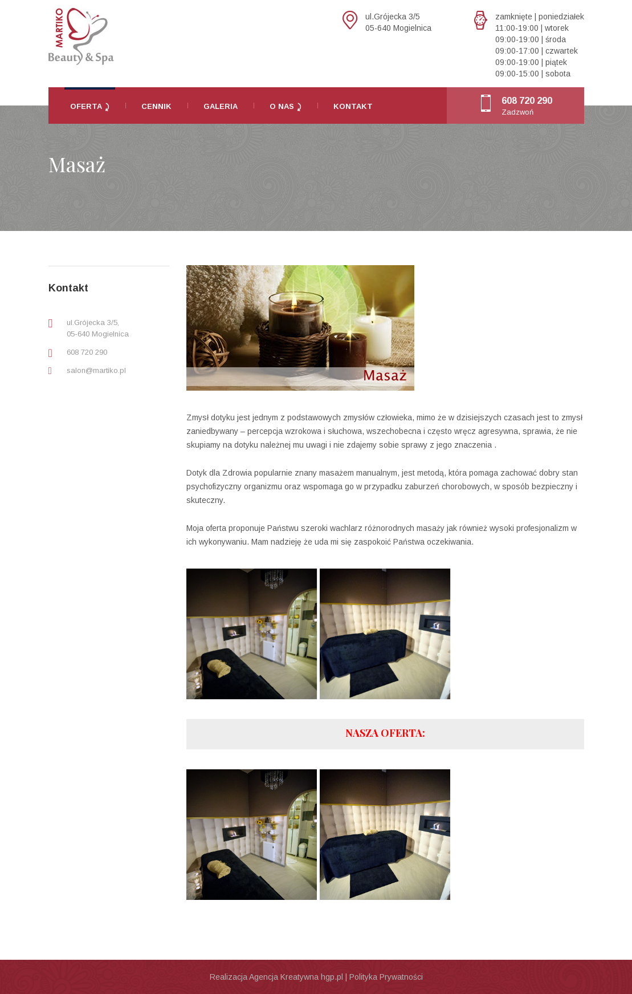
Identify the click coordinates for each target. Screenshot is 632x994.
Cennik (156, 106)
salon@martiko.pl (96, 370)
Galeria (220, 106)
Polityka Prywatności (386, 976)
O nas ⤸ (285, 106)
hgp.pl (332, 976)
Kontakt (353, 106)
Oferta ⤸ (89, 106)
